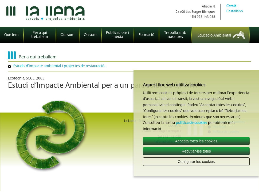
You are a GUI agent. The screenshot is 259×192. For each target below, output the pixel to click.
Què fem (11, 35)
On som (90, 35)
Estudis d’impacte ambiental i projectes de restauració (58, 66)
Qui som (67, 35)
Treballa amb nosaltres (175, 35)
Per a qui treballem (39, 35)
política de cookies (191, 123)
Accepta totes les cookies (196, 141)
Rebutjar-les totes (196, 151)
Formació (146, 35)
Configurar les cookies (196, 161)
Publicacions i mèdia (117, 35)
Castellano (234, 11)
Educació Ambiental (214, 36)
